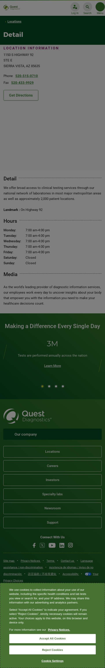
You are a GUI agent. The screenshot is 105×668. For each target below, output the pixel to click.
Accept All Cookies (52, 638)
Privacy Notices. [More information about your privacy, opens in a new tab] (59, 629)
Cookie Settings (52, 661)
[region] (52, 625)
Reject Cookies (52, 650)
